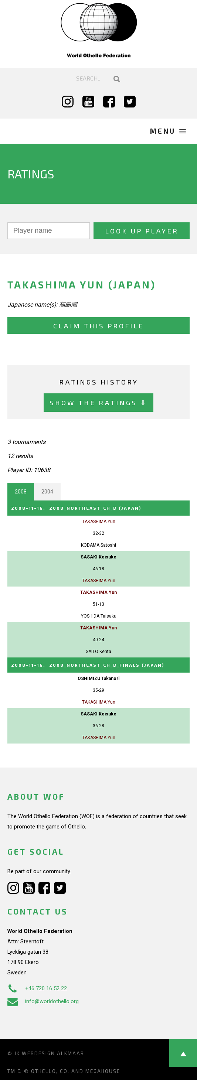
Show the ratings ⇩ (98, 402)
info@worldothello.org (43, 1001)
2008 (21, 491)
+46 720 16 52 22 (37, 988)
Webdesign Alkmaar (53, 1053)
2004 (47, 491)
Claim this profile (98, 325)
